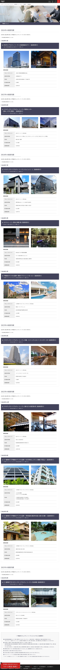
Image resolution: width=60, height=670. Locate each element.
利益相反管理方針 (4, 668)
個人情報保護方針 (42, 666)
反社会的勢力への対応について (37, 668)
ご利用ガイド (35, 666)
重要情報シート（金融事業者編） (24, 666)
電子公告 (16, 668)
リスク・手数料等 (49, 1)
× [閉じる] (1, 663)
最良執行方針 (11, 668)
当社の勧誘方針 (50, 666)
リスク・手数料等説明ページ (25, 668)
